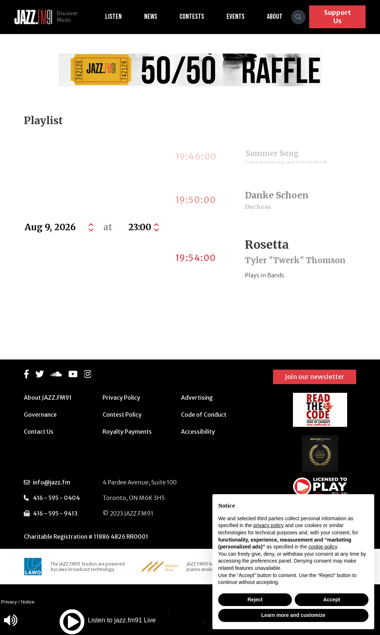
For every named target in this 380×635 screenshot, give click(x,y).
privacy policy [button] (268, 525)
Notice (28, 602)
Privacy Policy (121, 397)
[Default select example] (142, 227)
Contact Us (38, 431)
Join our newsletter (314, 377)
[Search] (303, 17)
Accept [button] (331, 599)
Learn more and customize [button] (293, 615)
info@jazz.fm (51, 482)
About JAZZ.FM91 (48, 397)
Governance (40, 414)
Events (240, 16)
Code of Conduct (203, 414)
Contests (196, 16)
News (155, 16)
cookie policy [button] (322, 547)
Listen (118, 16)
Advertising (197, 397)
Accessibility (198, 431)
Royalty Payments (127, 431)
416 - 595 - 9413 (55, 513)
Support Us (339, 16)
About (279, 16)
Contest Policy (122, 414)
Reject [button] (255, 599)
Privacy (9, 602)
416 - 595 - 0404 (56, 497)
